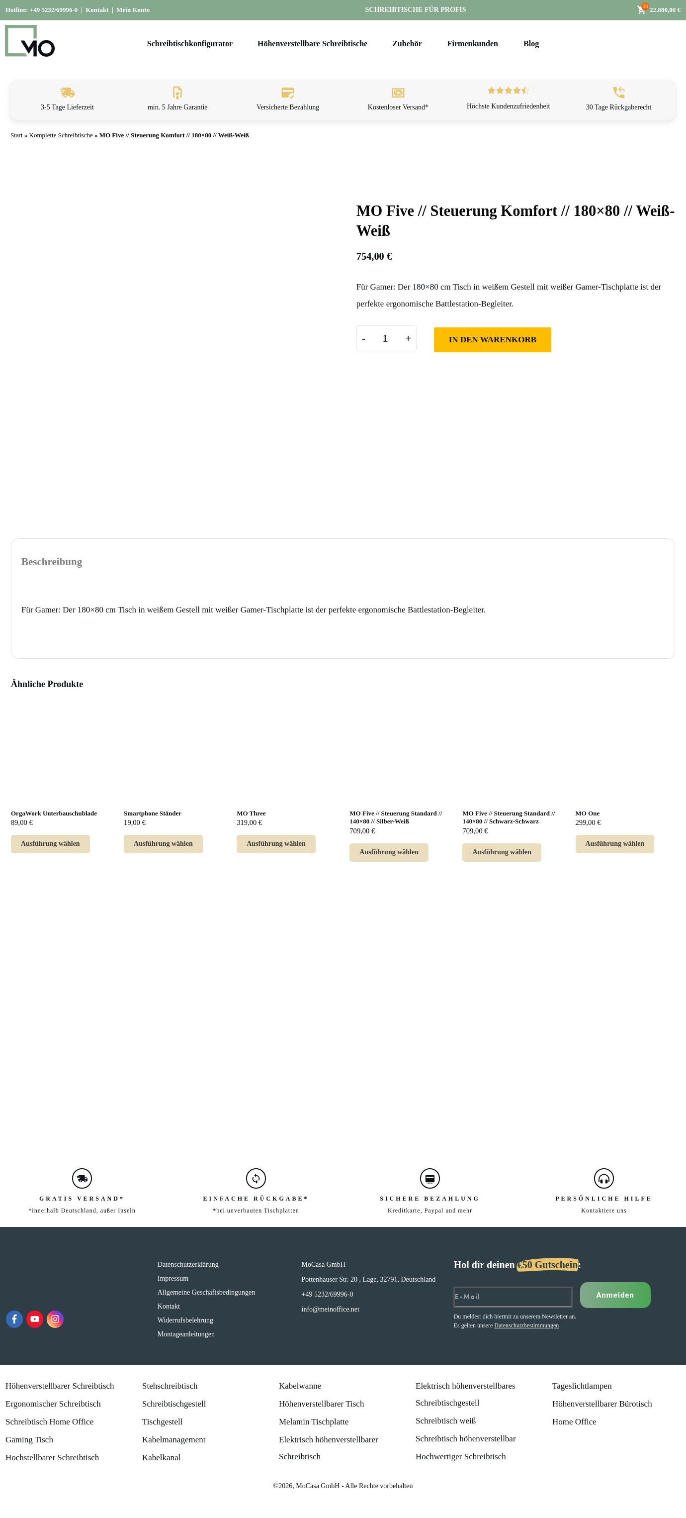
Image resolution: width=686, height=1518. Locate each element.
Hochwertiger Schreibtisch (461, 1456)
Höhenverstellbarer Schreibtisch (59, 1386)
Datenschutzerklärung (188, 1264)
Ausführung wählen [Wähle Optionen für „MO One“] (615, 843)
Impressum (173, 1278)
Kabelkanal (161, 1457)
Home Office (574, 1421)
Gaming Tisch (29, 1439)
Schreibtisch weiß (446, 1420)
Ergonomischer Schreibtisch (53, 1404)
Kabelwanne (300, 1386)
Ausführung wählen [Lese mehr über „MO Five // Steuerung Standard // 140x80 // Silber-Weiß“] (389, 852)
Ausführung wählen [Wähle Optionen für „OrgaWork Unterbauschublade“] (50, 843)
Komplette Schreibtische (61, 135)
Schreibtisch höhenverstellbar (466, 1438)
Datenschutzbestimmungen (526, 1325)
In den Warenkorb (492, 339)
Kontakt (97, 9)
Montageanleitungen (186, 1334)
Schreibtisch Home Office (49, 1421)
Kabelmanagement (173, 1439)
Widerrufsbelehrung (185, 1320)
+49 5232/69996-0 (54, 9)
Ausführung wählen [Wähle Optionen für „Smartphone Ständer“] (163, 843)
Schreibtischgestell (174, 1404)
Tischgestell (162, 1421)
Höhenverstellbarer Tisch (321, 1404)
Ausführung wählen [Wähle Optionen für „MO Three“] (276, 843)
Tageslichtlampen (582, 1386)
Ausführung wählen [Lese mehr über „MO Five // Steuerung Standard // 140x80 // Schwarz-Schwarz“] (501, 852)
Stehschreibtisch (169, 1386)
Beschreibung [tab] (51, 562)
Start (16, 135)
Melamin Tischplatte (313, 1421)
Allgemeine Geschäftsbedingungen (206, 1292)
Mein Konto (133, 9)
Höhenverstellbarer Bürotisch (602, 1404)
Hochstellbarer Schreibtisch (52, 1457)
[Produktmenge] (385, 338)
